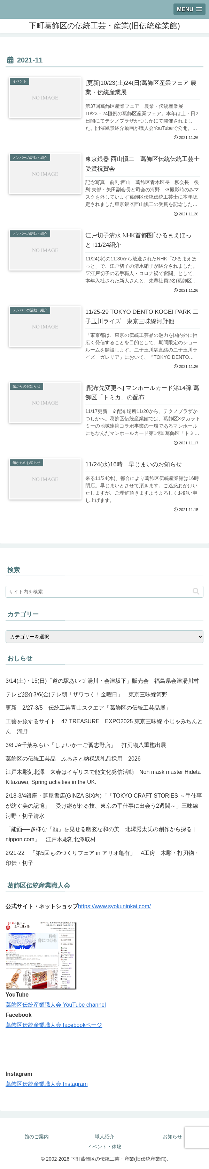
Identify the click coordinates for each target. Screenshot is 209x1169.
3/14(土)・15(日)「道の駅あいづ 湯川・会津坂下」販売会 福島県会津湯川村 (102, 681)
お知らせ (172, 1136)
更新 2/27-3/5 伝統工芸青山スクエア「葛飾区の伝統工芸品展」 (88, 708)
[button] (196, 591)
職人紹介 (104, 1136)
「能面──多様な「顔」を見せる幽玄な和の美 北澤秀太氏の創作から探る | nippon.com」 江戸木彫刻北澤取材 (100, 834)
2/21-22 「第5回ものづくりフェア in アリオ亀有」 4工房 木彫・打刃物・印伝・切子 (103, 858)
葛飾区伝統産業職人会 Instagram (47, 1084)
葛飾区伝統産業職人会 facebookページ (54, 1025)
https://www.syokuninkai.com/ (114, 906)
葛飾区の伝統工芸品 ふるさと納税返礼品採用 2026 (73, 759)
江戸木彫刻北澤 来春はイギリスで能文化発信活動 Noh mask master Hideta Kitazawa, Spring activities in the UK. (103, 777)
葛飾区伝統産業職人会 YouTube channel (56, 1005)
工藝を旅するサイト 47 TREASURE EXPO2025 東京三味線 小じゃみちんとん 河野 (104, 726)
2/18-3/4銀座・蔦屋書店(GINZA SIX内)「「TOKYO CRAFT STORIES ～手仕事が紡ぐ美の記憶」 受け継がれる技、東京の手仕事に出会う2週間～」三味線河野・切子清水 (104, 806)
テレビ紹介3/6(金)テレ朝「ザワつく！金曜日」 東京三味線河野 (87, 694)
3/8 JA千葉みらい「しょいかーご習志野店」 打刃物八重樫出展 (86, 745)
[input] (104, 592)
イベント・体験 (104, 1146)
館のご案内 (36, 1136)
